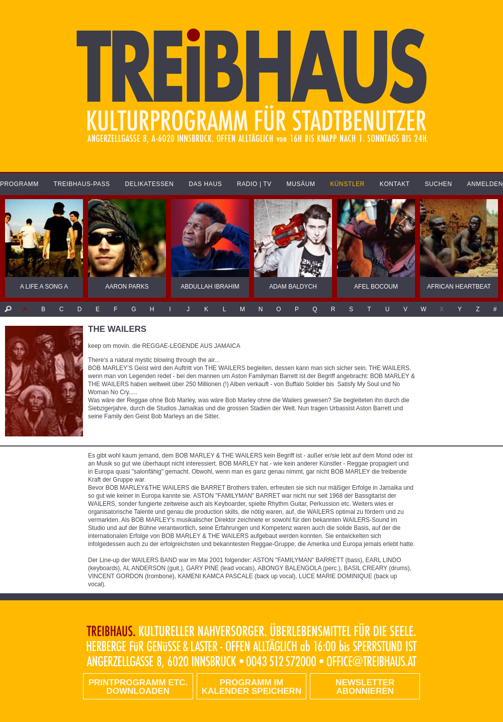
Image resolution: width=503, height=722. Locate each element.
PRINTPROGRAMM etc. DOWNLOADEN (138, 687)
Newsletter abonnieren (365, 687)
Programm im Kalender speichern (251, 687)
